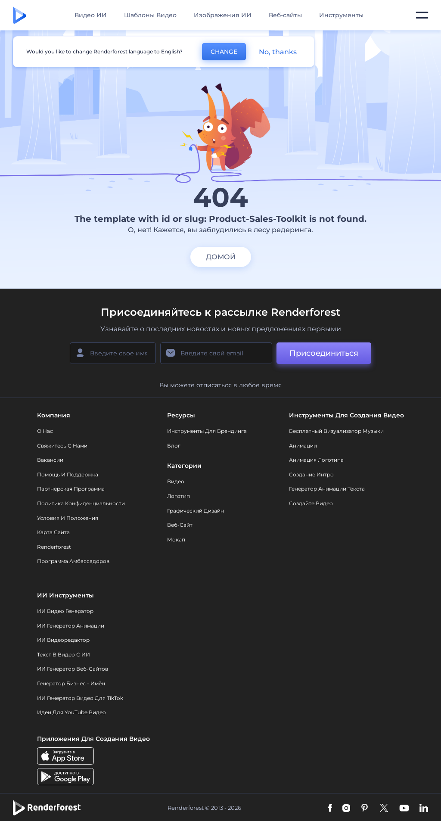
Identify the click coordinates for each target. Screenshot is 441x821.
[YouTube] (404, 807)
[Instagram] (346, 807)
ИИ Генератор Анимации (70, 625)
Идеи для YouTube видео (71, 712)
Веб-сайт (180, 525)
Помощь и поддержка (67, 474)
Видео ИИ (91, 15)
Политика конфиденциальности (81, 503)
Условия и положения (67, 518)
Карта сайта (53, 532)
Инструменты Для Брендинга (207, 431)
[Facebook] (330, 807)
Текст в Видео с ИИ (63, 654)
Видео (175, 481)
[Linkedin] (423, 807)
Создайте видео (311, 503)
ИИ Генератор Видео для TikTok (80, 698)
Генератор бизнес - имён (71, 683)
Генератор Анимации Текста (327, 488)
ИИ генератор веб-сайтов (72, 669)
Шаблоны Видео (150, 15)
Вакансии (50, 460)
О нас (45, 431)
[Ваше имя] (113, 353)
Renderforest (54, 547)
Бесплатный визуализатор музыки (336, 431)
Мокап (176, 539)
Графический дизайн (195, 510)
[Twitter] (384, 807)
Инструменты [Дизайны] (341, 15)
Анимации (303, 445)
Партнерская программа (71, 488)
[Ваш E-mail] (216, 353)
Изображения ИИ (223, 15)
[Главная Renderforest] (19, 15)
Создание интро (311, 474)
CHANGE (224, 52)
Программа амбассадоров (73, 561)
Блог (173, 445)
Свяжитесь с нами (62, 445)
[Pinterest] (364, 807)
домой (221, 257)
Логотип (178, 496)
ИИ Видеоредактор (63, 640)
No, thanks (278, 52)
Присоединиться (323, 353)
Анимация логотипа (316, 460)
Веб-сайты (285, 15)
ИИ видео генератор (65, 611)
